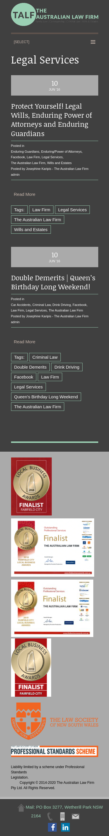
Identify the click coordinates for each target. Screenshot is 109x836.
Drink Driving (62, 305)
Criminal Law (42, 305)
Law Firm (33, 157)
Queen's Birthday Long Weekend (46, 396)
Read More (24, 194)
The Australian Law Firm (28, 163)
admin (15, 174)
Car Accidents (21, 305)
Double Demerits (30, 367)
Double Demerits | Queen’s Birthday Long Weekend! (53, 282)
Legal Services (52, 157)
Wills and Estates (59, 163)
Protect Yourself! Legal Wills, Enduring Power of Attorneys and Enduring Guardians (51, 119)
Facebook (18, 157)
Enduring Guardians (25, 151)
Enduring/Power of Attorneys (61, 151)
